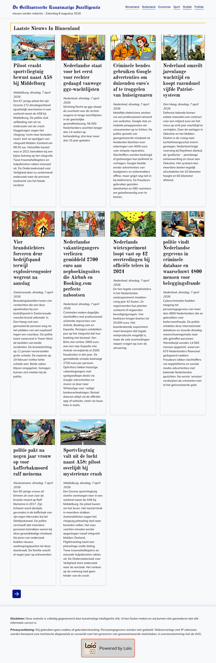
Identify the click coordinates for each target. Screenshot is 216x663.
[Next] (16, 594)
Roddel (187, 7)
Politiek (199, 7)
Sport (176, 7)
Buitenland (148, 7)
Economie (164, 7)
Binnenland (132, 7)
